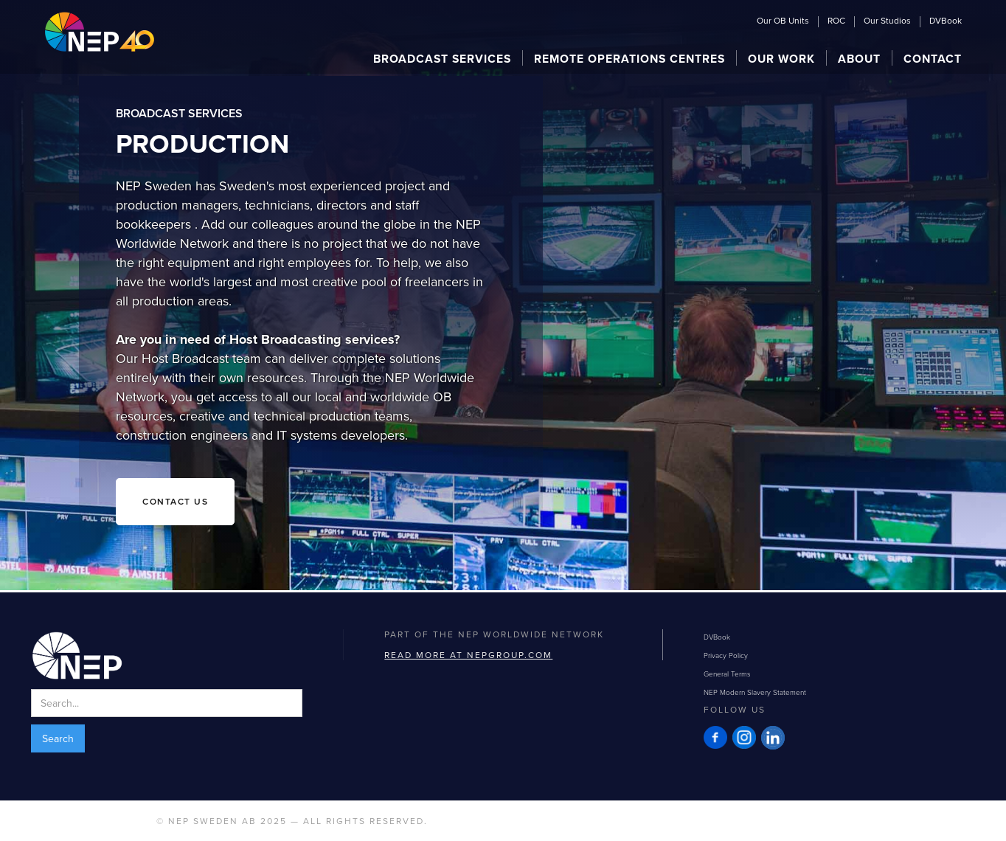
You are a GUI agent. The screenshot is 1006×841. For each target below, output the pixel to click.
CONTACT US (175, 501)
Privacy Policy (726, 655)
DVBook (945, 21)
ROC (836, 21)
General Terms (727, 673)
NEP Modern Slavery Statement (755, 692)
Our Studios (887, 21)
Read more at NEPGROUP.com (468, 654)
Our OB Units (783, 21)
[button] (442, 58)
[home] (99, 31)
